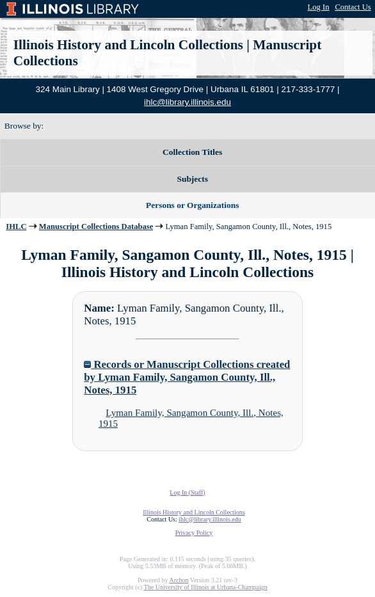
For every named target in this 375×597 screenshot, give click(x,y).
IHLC (16, 226)
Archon (178, 580)
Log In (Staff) (187, 492)
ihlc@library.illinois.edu (187, 102)
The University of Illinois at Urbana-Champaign (205, 587)
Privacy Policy (194, 532)
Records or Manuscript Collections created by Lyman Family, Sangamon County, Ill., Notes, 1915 (187, 377)
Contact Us (353, 7)
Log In (319, 7)
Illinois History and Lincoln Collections (128, 44)
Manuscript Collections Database (96, 226)
